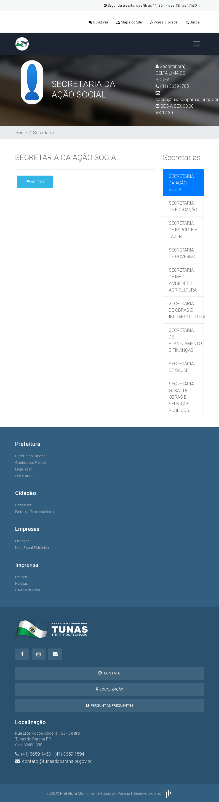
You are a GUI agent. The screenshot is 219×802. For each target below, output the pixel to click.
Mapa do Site (129, 22)
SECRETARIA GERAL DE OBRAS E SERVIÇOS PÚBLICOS (181, 397)
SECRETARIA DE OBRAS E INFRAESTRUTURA (186, 310)
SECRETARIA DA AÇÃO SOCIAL (181, 182)
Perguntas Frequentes (109, 705)
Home (21, 132)
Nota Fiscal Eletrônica (32, 547)
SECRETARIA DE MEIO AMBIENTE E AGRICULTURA (183, 280)
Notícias (21, 583)
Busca (193, 22)
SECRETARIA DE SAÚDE (181, 367)
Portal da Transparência (34, 511)
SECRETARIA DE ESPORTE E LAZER (183, 229)
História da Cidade (30, 456)
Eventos (21, 577)
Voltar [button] (35, 181)
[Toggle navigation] (196, 44)
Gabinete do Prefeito (30, 462)
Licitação (22, 541)
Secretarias (44, 132)
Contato (109, 673)
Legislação (23, 469)
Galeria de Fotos (28, 590)
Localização (109, 689)
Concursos (23, 505)
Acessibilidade (163, 22)
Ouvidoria (98, 22)
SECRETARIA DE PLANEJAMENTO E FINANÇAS (185, 340)
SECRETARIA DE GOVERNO (182, 253)
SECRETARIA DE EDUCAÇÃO (183, 206)
